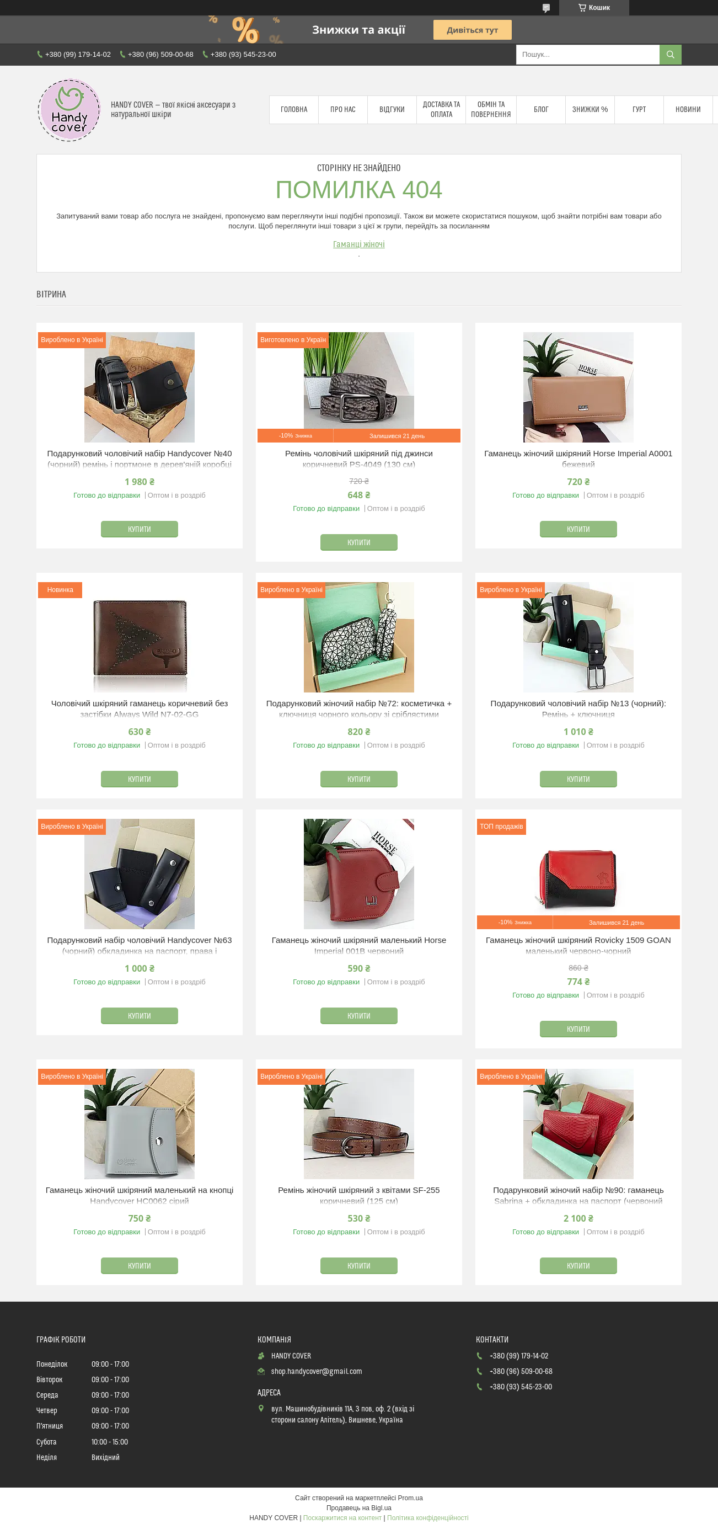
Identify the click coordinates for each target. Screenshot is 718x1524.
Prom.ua (410, 1498)
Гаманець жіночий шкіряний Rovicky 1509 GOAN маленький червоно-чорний (578, 945)
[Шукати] (671, 55)
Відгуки (392, 109)
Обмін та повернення (491, 109)
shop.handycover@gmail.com (316, 1371)
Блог (541, 109)
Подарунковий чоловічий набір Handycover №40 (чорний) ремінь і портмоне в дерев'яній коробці (139, 459)
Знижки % (590, 109)
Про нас (343, 109)
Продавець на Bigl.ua (359, 1508)
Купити (139, 529)
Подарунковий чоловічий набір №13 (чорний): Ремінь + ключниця (579, 709)
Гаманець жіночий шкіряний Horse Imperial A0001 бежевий (578, 459)
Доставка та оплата (441, 109)
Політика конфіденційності (428, 1518)
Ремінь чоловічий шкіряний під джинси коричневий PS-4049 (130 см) (359, 459)
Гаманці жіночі (359, 244)
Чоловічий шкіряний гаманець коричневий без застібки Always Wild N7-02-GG (139, 709)
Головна (294, 109)
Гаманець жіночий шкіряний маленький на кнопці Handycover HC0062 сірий (140, 1195)
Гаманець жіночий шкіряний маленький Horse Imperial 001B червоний (359, 945)
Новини (688, 109)
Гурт (639, 109)
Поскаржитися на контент (342, 1518)
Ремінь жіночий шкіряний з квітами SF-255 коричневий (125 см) (359, 1195)
